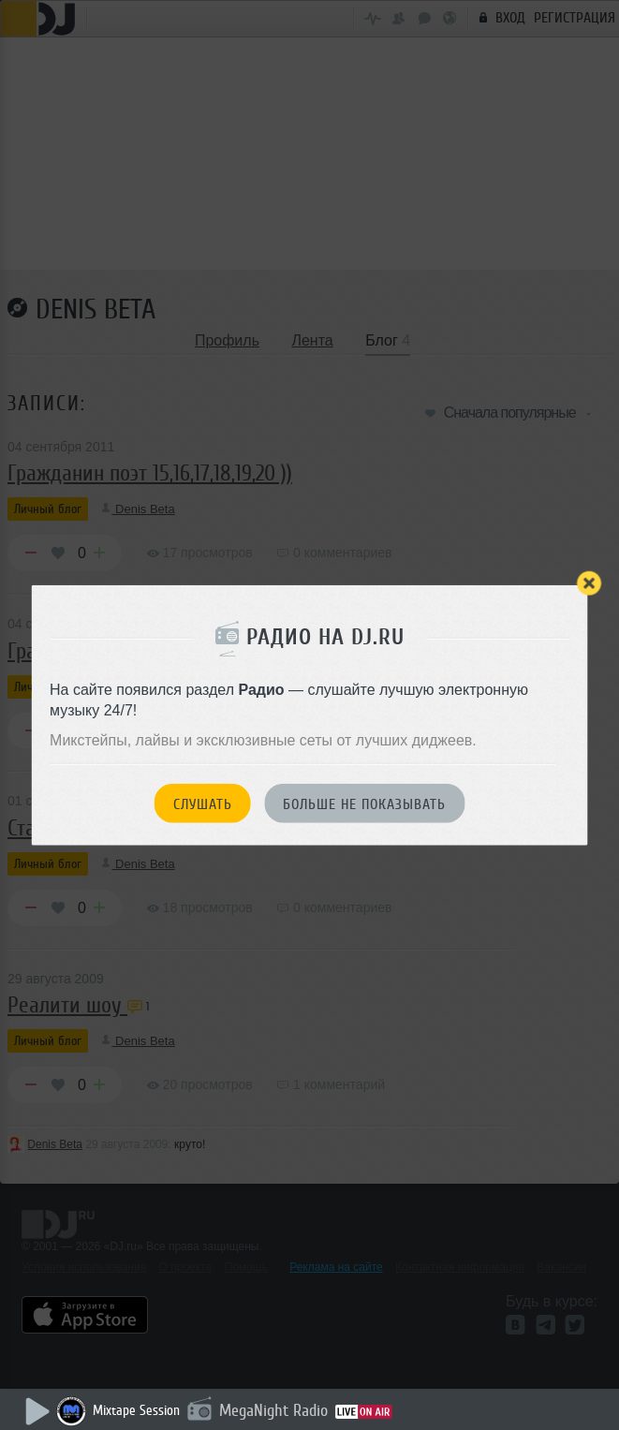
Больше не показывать (364, 803)
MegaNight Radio (273, 1410)
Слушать (202, 803)
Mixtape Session (136, 1411)
